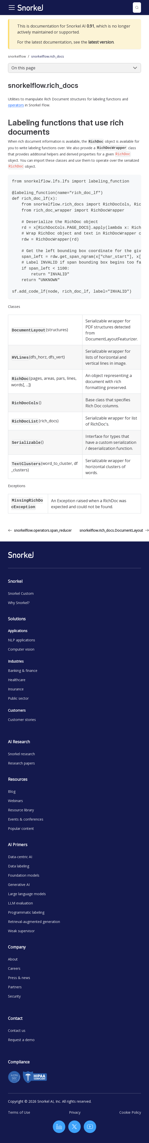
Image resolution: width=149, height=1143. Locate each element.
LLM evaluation (20, 903)
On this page (23, 68)
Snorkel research (21, 753)
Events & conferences (25, 819)
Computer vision (21, 649)
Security (14, 996)
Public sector (18, 698)
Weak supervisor (21, 930)
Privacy (74, 1112)
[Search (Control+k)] (137, 7)
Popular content (21, 828)
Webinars (15, 800)
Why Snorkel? (18, 602)
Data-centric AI (20, 856)
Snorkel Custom (21, 593)
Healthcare (16, 679)
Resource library (21, 810)
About (13, 959)
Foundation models (23, 875)
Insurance (16, 689)
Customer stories (22, 719)
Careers (14, 968)
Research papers (21, 763)
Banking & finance (22, 670)
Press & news (19, 977)
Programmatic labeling (26, 912)
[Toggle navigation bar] (11, 7)
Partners (15, 987)
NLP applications (21, 640)
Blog (11, 791)
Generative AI (19, 884)
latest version (101, 42)
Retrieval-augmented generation (34, 921)
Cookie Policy (130, 1112)
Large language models (27, 893)
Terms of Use (19, 1112)
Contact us (16, 1030)
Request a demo (21, 1039)
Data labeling (18, 866)
